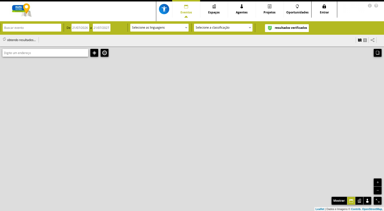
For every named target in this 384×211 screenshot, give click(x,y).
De (69, 28)
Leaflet (320, 209)
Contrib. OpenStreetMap (366, 209)
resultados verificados (291, 28)
